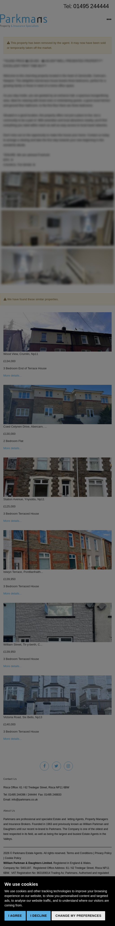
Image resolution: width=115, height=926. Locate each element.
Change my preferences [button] (78, 915)
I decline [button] (38, 915)
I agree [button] (15, 915)
